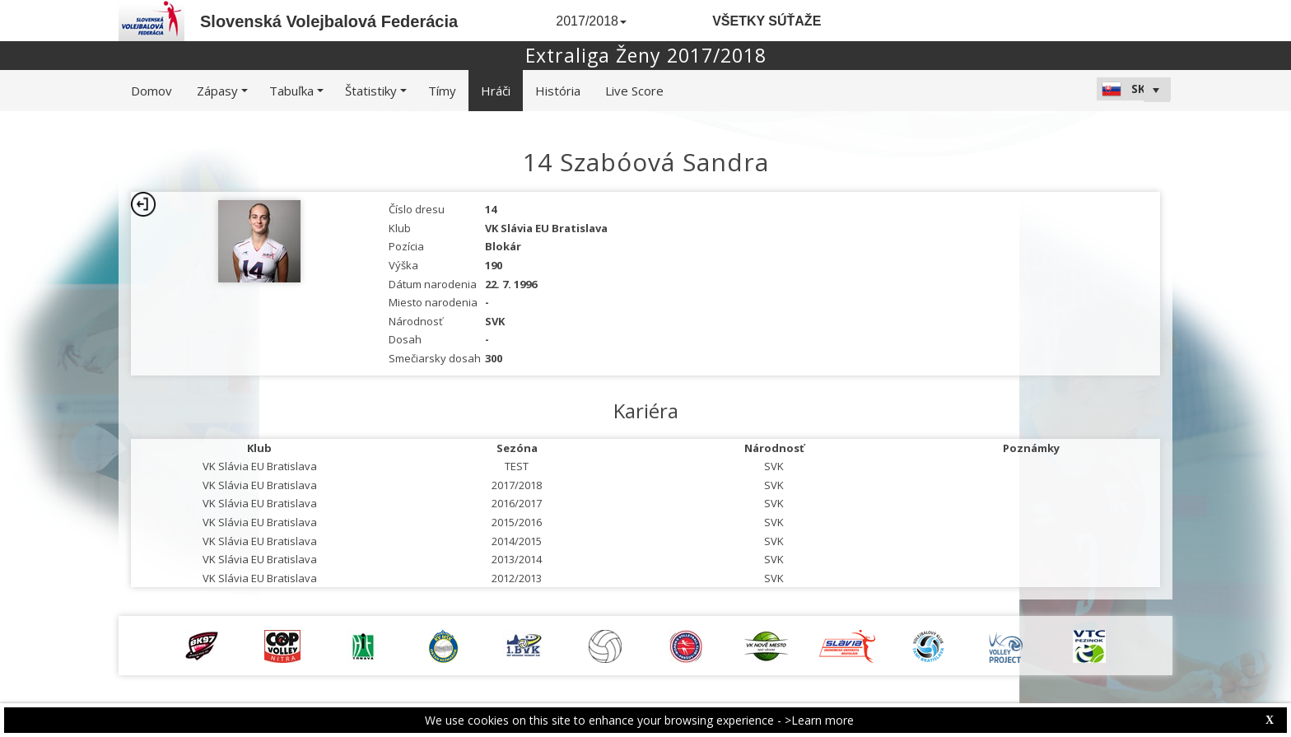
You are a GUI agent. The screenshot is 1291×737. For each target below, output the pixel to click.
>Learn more (819, 720)
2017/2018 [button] (591, 21)
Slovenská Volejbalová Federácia (329, 21)
